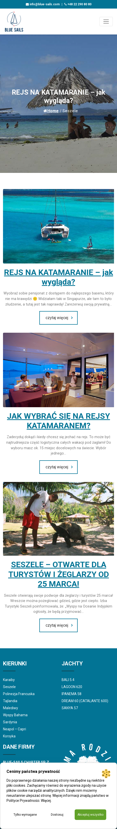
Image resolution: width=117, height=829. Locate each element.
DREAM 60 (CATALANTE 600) (85, 701)
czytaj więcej (57, 317)
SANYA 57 (70, 708)
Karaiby (9, 680)
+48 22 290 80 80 (77, 4)
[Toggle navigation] (106, 21)
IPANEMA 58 (71, 694)
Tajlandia (10, 701)
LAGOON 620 (72, 687)
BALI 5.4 (68, 680)
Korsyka (9, 736)
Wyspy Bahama (15, 715)
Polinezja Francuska (19, 694)
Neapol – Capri (14, 729)
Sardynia (10, 722)
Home (51, 110)
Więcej (46, 801)
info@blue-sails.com (43, 4)
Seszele (9, 687)
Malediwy (10, 708)
